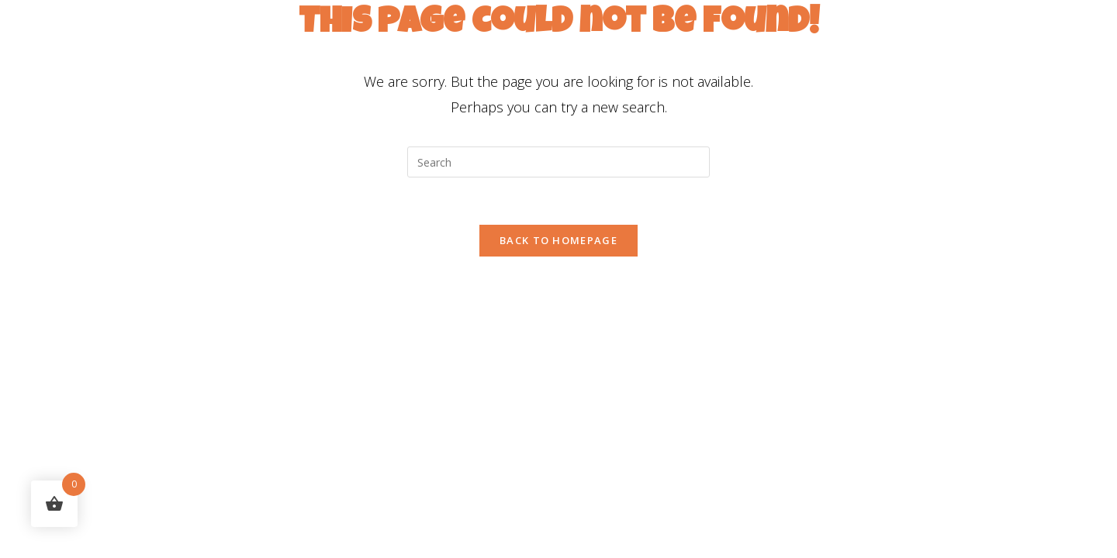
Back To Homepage (558, 240)
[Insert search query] (558, 161)
